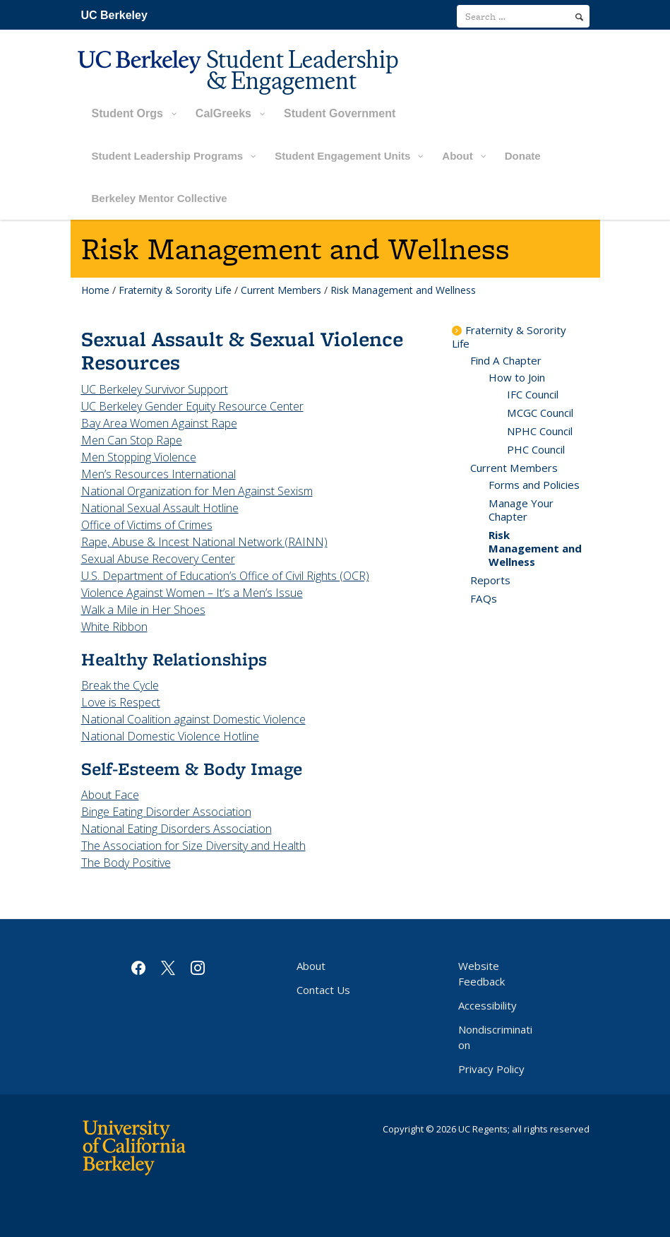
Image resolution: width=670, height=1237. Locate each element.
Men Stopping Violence (138, 457)
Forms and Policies (534, 485)
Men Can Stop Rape (131, 440)
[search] (579, 17)
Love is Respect (120, 702)
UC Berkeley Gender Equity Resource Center (192, 406)
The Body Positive (126, 862)
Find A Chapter (506, 360)
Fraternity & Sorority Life (175, 290)
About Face (110, 795)
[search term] (523, 16)
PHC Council (536, 449)
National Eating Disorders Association (176, 828)
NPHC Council (540, 431)
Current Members (281, 290)
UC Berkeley (114, 15)
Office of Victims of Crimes (147, 525)
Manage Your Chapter (521, 509)
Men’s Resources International (158, 474)
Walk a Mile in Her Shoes (143, 609)
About (311, 966)
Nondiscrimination (495, 1037)
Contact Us (323, 990)
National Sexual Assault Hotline (160, 508)
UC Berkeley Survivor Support (154, 389)
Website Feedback (481, 973)
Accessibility (487, 1005)
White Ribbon (114, 626)
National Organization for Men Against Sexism (197, 491)
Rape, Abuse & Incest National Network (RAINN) (204, 542)
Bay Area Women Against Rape (159, 423)
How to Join (517, 377)
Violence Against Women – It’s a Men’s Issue (192, 592)
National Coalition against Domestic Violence (193, 719)
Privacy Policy (491, 1069)
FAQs (483, 598)
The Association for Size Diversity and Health (193, 845)
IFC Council (532, 394)
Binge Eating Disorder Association (166, 811)
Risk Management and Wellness (535, 548)
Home (95, 290)
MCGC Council (540, 413)
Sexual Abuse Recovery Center (158, 559)
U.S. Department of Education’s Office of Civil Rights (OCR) (225, 576)
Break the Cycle (120, 685)
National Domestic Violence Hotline (170, 736)
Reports (490, 580)
